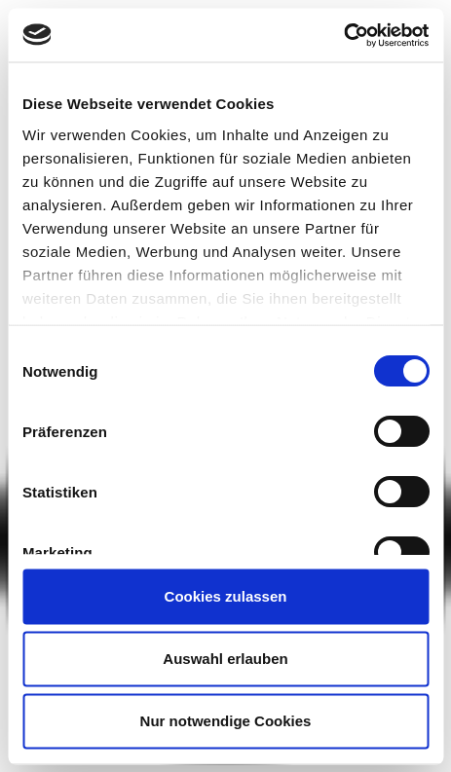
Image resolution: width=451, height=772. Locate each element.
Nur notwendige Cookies (226, 721)
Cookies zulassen (226, 596)
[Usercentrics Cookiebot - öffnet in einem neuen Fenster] (343, 35)
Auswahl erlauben (225, 658)
